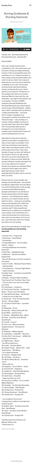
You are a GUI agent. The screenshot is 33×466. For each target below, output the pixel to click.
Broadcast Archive (17, 22)
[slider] (14, 49)
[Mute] (24, 49)
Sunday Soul (7, 5)
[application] (16, 49)
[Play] (4, 49)
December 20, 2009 (8, 429)
